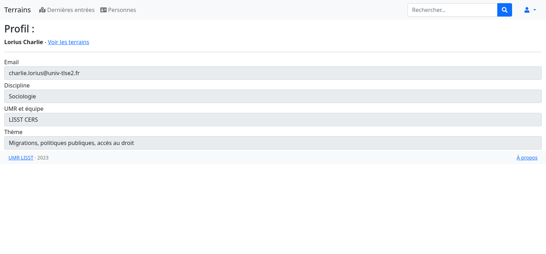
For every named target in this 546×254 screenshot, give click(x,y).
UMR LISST (21, 157)
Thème (13, 132)
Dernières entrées (66, 10)
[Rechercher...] (453, 10)
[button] (530, 10)
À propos (527, 157)
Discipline (17, 85)
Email (11, 62)
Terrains (17, 9)
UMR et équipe (23, 109)
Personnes (118, 10)
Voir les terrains (68, 42)
